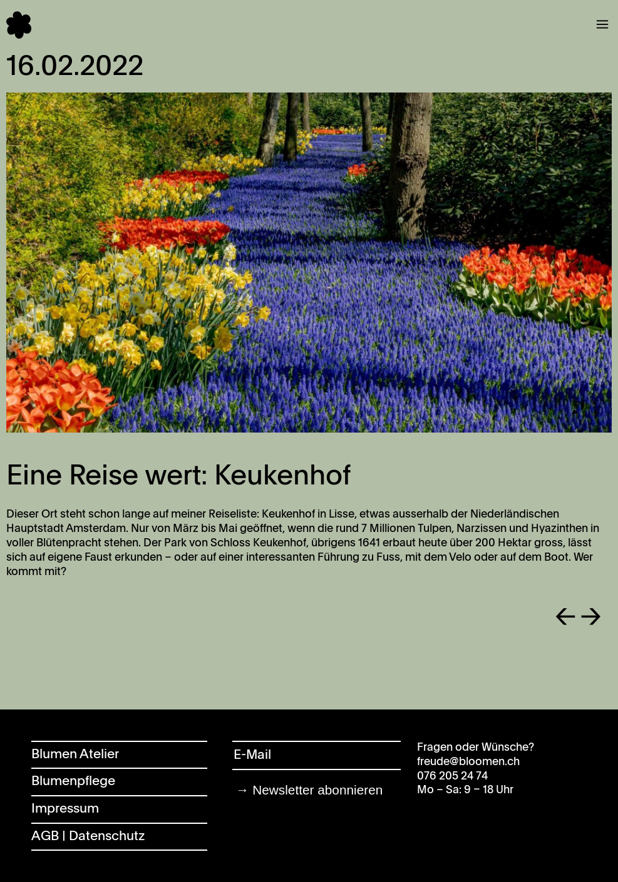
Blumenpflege (73, 781)
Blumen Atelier (75, 754)
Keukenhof (288, 514)
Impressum (65, 809)
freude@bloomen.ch (468, 762)
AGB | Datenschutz (88, 836)
